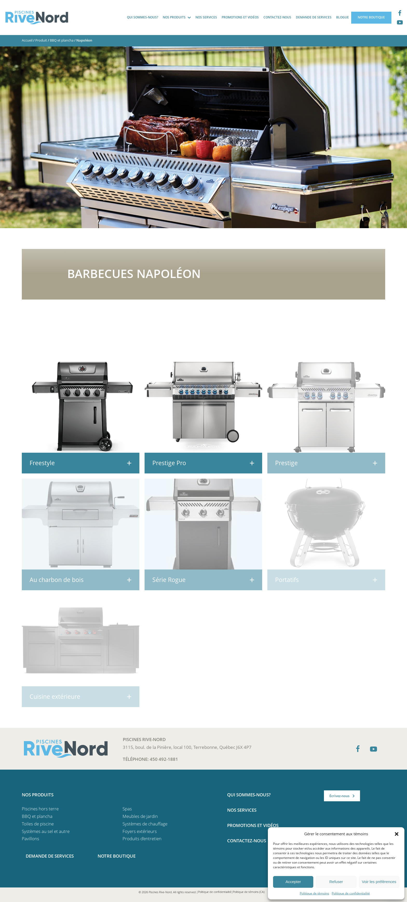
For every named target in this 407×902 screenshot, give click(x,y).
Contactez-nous (277, 17)
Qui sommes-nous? (142, 17)
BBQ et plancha (61, 40)
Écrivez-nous (339, 796)
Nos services (206, 17)
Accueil (27, 40)
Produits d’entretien (142, 839)
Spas (127, 809)
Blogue (342, 17)
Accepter (293, 881)
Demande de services (313, 17)
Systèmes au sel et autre (46, 831)
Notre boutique (371, 17)
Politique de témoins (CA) (248, 892)
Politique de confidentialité (351, 893)
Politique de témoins (314, 893)
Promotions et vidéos (240, 17)
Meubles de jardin (140, 816)
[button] (396, 833)
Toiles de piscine (38, 824)
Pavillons (30, 839)
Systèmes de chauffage (145, 824)
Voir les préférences (379, 881)
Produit (41, 40)
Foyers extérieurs (140, 831)
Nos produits (174, 17)
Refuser (336, 881)
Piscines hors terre (40, 809)
